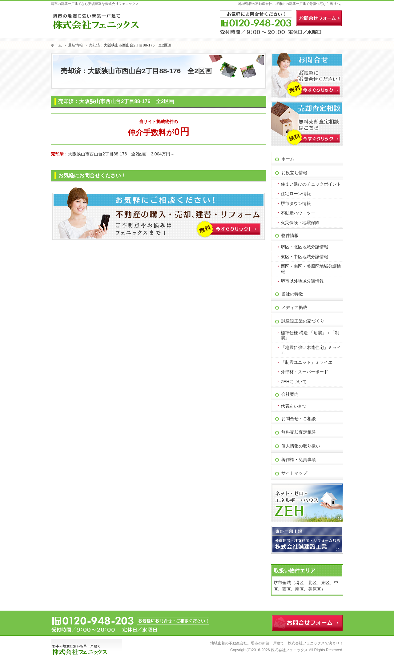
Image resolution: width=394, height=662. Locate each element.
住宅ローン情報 (296, 193)
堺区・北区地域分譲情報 (304, 246)
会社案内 (290, 394)
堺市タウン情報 (296, 203)
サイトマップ (294, 473)
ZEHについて (294, 381)
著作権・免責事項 (298, 459)
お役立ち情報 (294, 172)
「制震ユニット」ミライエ (306, 362)
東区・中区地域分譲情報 (304, 256)
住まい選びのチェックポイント (311, 184)
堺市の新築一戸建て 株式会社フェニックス (288, 643)
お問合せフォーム (319, 18)
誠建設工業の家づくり (302, 321)
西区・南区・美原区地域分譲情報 (311, 269)
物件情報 (290, 235)
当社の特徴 (292, 293)
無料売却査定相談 (298, 432)
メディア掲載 (294, 307)
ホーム (287, 158)
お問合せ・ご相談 (298, 418)
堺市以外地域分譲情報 (302, 281)
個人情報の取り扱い (300, 445)
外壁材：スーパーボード (304, 371)
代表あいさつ (294, 405)
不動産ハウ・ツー (298, 213)
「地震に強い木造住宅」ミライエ (311, 350)
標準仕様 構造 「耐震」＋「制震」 (310, 335)
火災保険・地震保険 (300, 222)
